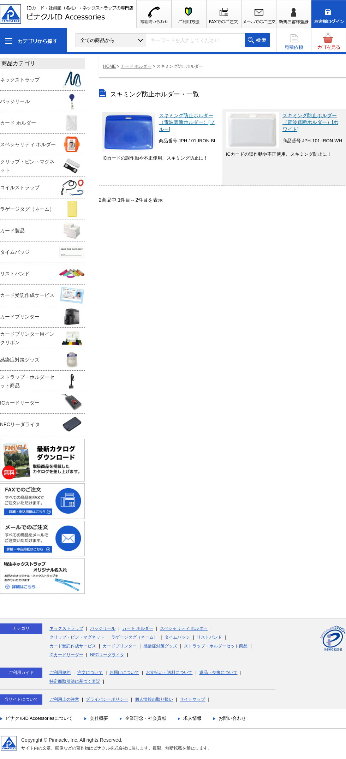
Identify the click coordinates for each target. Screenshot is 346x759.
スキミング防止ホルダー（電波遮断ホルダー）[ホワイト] (310, 122)
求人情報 (192, 718)
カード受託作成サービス (72, 646)
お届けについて (124, 672)
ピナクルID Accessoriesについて (39, 718)
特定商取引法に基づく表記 (74, 681)
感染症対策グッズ (160, 646)
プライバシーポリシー (107, 699)
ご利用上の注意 (64, 699)
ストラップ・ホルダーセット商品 (215, 646)
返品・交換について (218, 672)
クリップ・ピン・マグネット (77, 637)
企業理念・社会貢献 (145, 718)
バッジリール (102, 628)
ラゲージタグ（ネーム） (134, 637)
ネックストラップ (66, 628)
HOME (109, 66)
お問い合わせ (232, 718)
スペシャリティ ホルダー (184, 628)
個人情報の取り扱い (154, 699)
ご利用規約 (60, 672)
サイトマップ (192, 699)
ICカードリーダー (66, 654)
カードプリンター (120, 646)
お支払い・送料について (169, 672)
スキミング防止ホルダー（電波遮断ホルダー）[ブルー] (187, 122)
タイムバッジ (177, 637)
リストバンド (209, 637)
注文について (90, 672)
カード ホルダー (136, 66)
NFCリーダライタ (107, 654)
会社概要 (99, 718)
